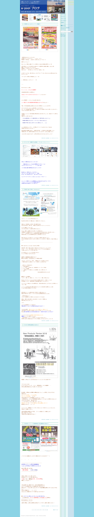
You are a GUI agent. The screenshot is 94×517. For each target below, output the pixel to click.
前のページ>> (55, 509)
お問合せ (62, 22)
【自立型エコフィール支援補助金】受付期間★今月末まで (36, 423)
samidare (44, 515)
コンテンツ (56, 185)
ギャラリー (63, 16)
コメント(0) (51, 185)
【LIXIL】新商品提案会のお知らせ (31, 324)
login (37, 515)
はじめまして (63, 28)
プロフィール (63, 18)
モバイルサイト (64, 20)
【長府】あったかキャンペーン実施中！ (32, 24)
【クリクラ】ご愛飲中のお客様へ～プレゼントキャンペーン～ (37, 142)
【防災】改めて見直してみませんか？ (32, 189)
